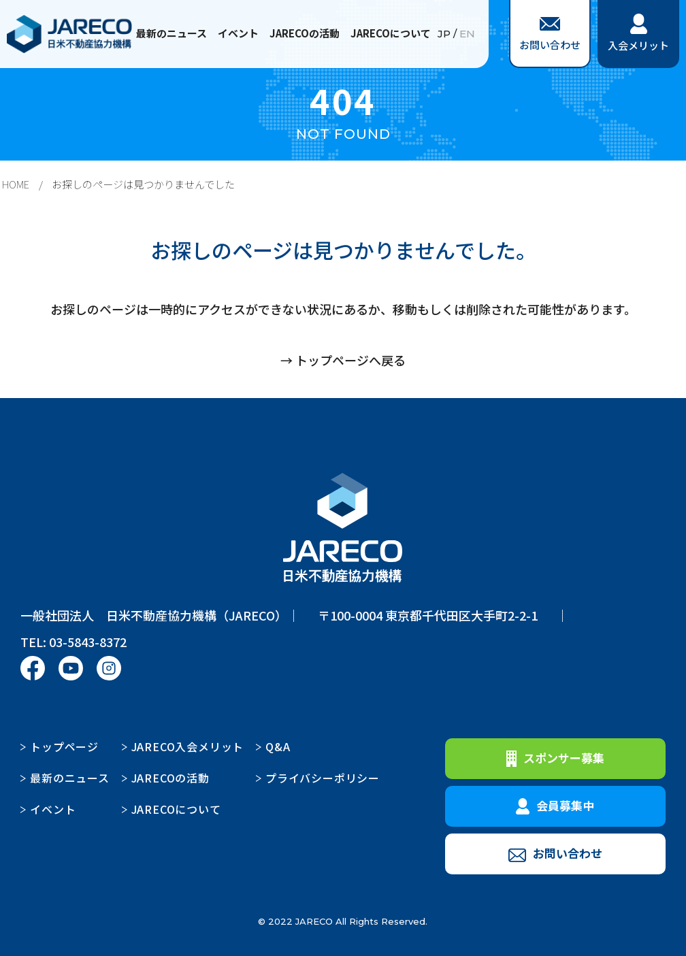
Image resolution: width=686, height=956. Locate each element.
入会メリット (638, 33)
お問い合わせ (550, 34)
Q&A (277, 746)
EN (467, 34)
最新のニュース (171, 33)
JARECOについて (390, 33)
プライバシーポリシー (322, 778)
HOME (15, 184)
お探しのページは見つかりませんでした (143, 184)
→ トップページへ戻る (343, 360)
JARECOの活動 (305, 33)
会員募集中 (555, 805)
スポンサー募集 (555, 758)
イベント (238, 33)
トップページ (64, 746)
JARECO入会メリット (187, 746)
